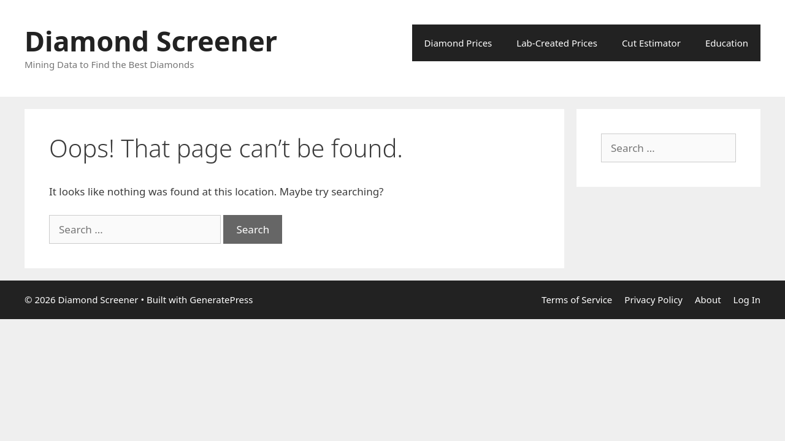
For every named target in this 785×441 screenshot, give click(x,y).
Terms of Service (577, 299)
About (708, 299)
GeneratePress (221, 299)
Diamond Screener (151, 40)
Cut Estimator (651, 43)
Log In (746, 299)
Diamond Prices (458, 43)
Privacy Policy (653, 299)
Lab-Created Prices (556, 43)
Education (726, 43)
